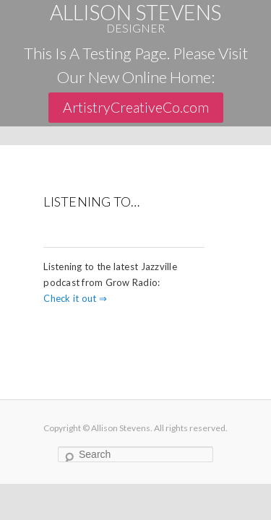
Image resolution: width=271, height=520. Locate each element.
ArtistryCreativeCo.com (136, 107)
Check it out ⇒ (75, 298)
